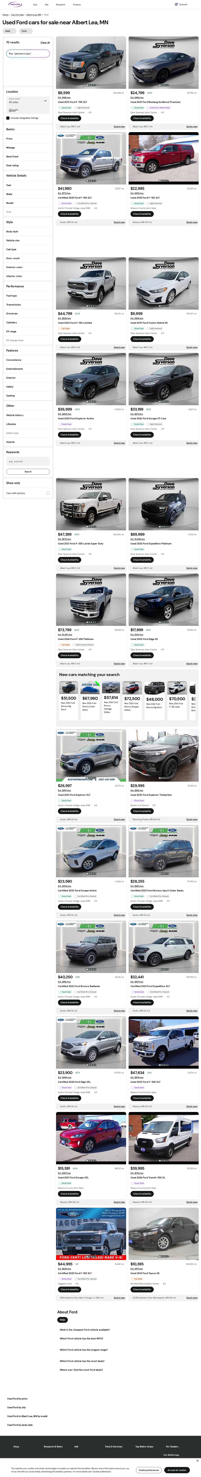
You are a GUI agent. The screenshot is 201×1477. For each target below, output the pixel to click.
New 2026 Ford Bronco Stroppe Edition (131, 706)
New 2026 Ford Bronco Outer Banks (89, 706)
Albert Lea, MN (33, 14)
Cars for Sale (17, 14)
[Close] (197, 1460)
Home (5, 14)
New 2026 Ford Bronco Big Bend (68, 706)
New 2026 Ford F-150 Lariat (176, 705)
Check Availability (70, 118)
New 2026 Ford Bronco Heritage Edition (111, 707)
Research (60, 4)
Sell (46, 4)
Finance (77, 4)
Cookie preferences (149, 1470)
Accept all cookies (177, 1470)
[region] (100, 1467)
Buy (35, 4)
